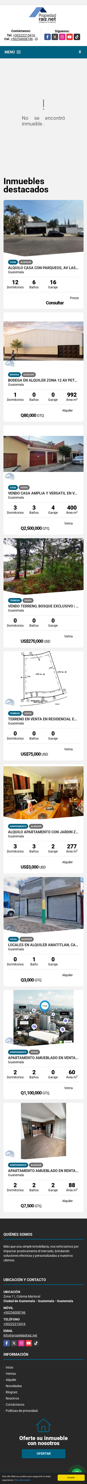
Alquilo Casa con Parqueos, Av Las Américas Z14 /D (43, 268)
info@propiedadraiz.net (20, 1335)
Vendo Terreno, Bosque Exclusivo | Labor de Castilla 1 (43, 606)
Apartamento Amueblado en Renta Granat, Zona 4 (43, 1171)
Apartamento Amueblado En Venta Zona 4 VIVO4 (43, 1058)
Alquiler (11, 1380)
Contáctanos (15, 1404)
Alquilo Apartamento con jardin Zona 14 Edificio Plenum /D (43, 832)
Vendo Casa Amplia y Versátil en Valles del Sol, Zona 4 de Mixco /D (43, 493)
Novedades (14, 1386)
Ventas (11, 1373)
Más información (22, 1480)
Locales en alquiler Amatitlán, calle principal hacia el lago (43, 945)
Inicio (9, 1367)
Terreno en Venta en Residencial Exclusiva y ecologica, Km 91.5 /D (43, 719)
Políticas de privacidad (22, 1411)
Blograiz (11, 1392)
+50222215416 (24, 35)
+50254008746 (22, 39)
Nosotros (12, 1398)
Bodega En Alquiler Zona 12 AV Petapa (43, 380)
